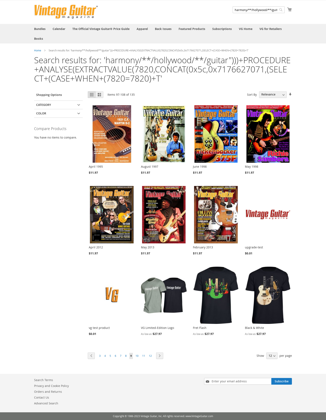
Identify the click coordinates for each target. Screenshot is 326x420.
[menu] (163, 33)
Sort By (252, 94)
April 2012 (96, 247)
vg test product (99, 328)
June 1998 (200, 166)
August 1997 (149, 166)
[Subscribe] (281, 381)
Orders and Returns (48, 392)
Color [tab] (41, 113)
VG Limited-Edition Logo (157, 328)
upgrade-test (254, 247)
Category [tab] (43, 105)
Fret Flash (199, 328)
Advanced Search (46, 403)
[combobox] (259, 9)
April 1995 (96, 166)
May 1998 (251, 166)
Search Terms (43, 380)
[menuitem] (40, 29)
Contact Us (41, 397)
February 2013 (203, 247)
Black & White (254, 328)
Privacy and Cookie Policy (51, 386)
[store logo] (66, 12)
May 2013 (147, 247)
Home (37, 50)
